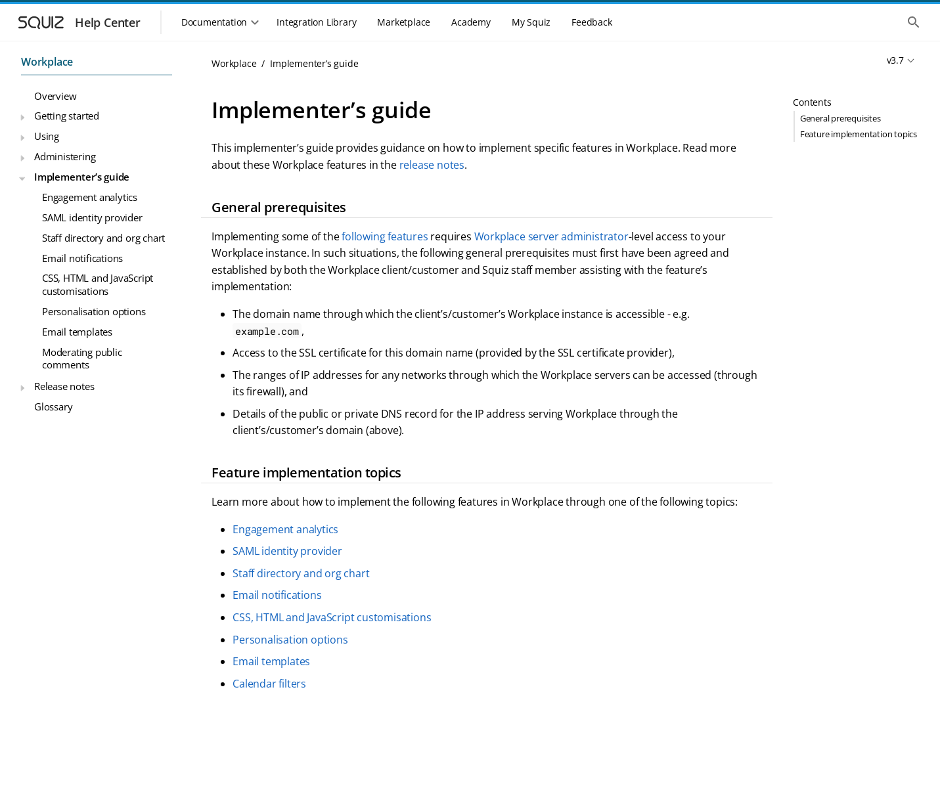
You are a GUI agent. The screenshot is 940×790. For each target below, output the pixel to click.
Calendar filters (269, 683)
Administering (64, 156)
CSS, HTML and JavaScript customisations (97, 284)
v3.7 (895, 60)
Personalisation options (93, 311)
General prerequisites (840, 118)
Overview (55, 95)
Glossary (53, 406)
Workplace (47, 62)
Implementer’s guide (81, 176)
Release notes (64, 386)
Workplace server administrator (551, 236)
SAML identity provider (92, 217)
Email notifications (82, 258)
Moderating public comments (82, 358)
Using (46, 136)
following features (385, 236)
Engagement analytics (89, 197)
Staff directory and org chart (103, 237)
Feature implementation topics (858, 134)
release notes (431, 165)
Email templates (77, 331)
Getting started (66, 115)
